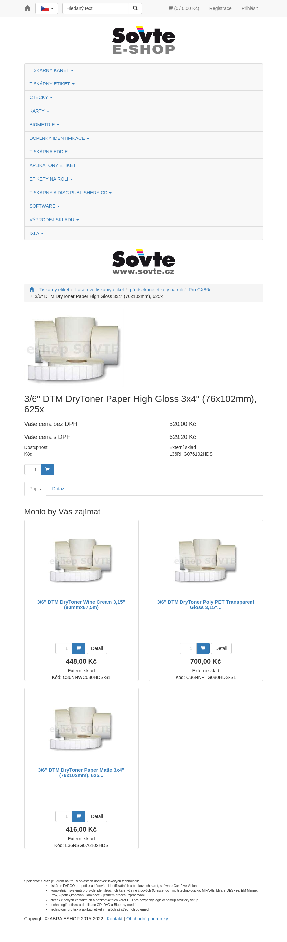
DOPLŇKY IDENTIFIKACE (60, 138)
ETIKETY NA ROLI (51, 179)
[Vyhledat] (135, 8)
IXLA (37, 233)
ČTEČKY (41, 97)
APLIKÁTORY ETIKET (53, 165)
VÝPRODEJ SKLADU (54, 219)
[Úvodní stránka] (31, 289)
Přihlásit (250, 8)
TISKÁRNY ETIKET (52, 83)
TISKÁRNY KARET (52, 70)
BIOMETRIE (45, 124)
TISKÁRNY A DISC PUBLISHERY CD (71, 192)
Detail (97, 648)
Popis (35, 488)
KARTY (39, 111)
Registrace (220, 8)
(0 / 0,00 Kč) (183, 8)
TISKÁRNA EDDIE (49, 151)
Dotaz (58, 488)
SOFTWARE (45, 206)
